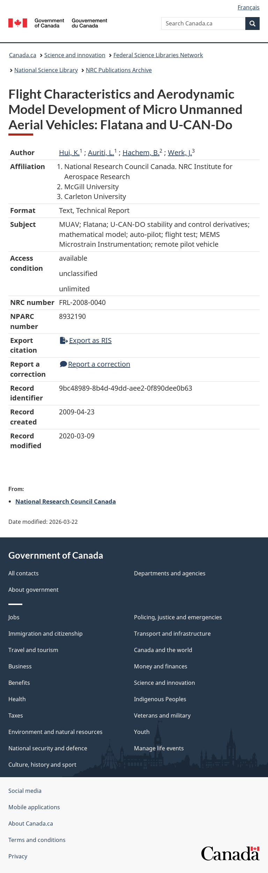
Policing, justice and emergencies (178, 617)
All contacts (23, 573)
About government (33, 590)
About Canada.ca (30, 823)
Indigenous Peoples (160, 699)
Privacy (17, 856)
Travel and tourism (33, 650)
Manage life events (159, 748)
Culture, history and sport (42, 764)
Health (17, 699)
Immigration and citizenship (45, 633)
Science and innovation (74, 55)
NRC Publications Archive (119, 70)
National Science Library (46, 70)
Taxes (15, 715)
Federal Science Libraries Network (158, 55)
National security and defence (47, 748)
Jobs (14, 617)
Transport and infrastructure (172, 633)
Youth (142, 732)
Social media (25, 791)
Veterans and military (162, 715)
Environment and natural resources (55, 732)
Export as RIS (86, 340)
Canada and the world (163, 650)
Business (20, 666)
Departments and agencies (170, 573)
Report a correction (95, 364)
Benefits (19, 683)
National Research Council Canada (65, 501)
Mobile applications (34, 807)
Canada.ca (22, 55)
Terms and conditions (37, 840)
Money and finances (160, 666)
